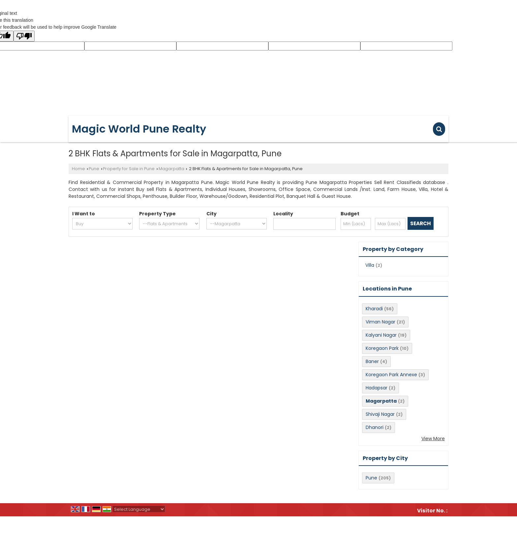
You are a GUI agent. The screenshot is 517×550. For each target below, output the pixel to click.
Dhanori (374, 427)
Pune (94, 168)
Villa (369, 265)
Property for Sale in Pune (129, 168)
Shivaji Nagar (380, 414)
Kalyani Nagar (381, 335)
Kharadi (374, 308)
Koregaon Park (382, 348)
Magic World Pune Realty (139, 129)
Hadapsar (376, 387)
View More (433, 438)
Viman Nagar (380, 322)
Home (78, 168)
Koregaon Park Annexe (391, 374)
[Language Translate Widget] (138, 509)
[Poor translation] (24, 36)
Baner (372, 361)
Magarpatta (171, 168)
